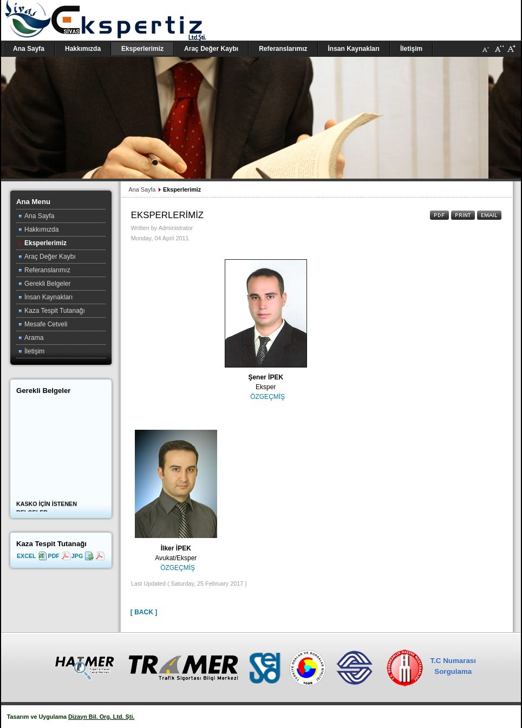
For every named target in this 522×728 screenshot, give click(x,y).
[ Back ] (143, 612)
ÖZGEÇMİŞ (267, 397)
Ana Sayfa (141, 189)
